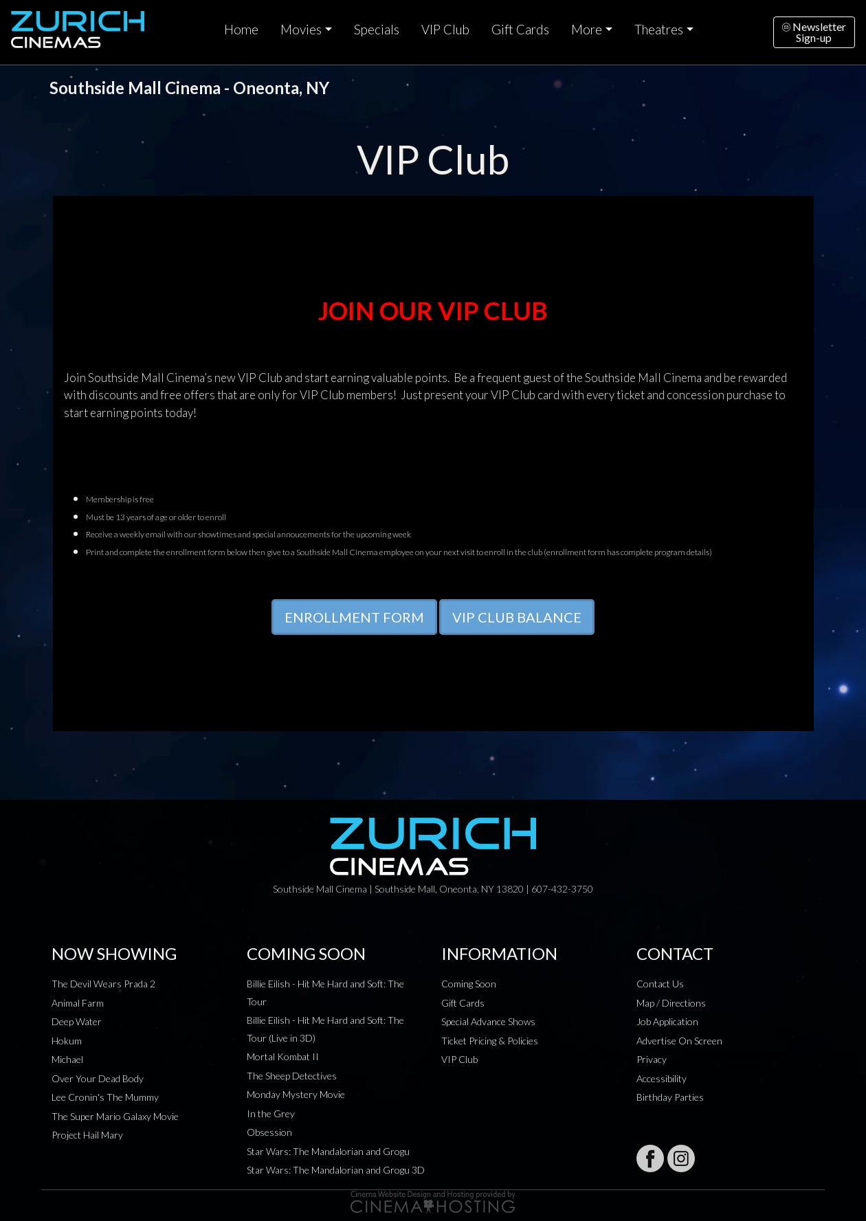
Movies (301, 29)
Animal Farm (78, 1003)
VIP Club (445, 29)
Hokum (67, 1040)
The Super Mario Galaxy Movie (115, 1116)
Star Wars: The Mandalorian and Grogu (328, 1151)
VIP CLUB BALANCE (516, 617)
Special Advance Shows (488, 1021)
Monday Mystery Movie (296, 1094)
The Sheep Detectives (292, 1076)
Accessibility (661, 1078)
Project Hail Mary (87, 1135)
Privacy (651, 1059)
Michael (67, 1059)
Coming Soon (468, 983)
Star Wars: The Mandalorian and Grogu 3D (336, 1170)
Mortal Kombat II (283, 1056)
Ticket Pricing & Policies (489, 1040)
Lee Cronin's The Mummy (105, 1097)
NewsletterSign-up (814, 32)
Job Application (667, 1021)
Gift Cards (520, 29)
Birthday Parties (670, 1097)
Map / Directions (671, 1003)
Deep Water (77, 1021)
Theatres (658, 29)
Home (241, 29)
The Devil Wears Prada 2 (103, 983)
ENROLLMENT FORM (354, 617)
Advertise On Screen (679, 1040)
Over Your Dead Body (98, 1078)
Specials (376, 29)
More (586, 29)
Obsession (269, 1132)
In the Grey (271, 1113)
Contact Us (660, 983)
